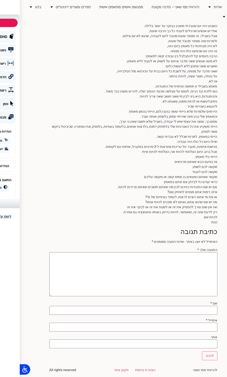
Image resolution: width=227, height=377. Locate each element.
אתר (194, 337)
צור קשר (211, 17)
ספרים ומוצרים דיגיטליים (50, 7)
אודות (195, 7)
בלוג (15, 7)
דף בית (215, 7)
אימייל (192, 320)
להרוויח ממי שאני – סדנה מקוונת (156, 7)
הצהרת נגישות (125, 370)
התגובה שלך (188, 250)
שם (194, 303)
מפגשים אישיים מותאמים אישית (101, 7)
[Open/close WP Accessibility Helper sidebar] (5, 369)
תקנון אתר (101, 370)
